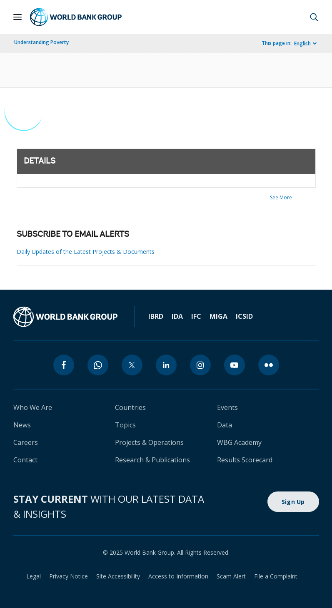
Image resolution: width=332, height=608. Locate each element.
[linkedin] (166, 365)
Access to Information (178, 576)
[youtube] (234, 365)
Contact (25, 459)
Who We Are (32, 407)
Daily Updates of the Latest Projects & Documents (86, 252)
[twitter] (132, 365)
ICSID (244, 316)
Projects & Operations (149, 442)
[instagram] (200, 365)
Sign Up (293, 502)
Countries (130, 407)
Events (227, 407)
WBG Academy (239, 442)
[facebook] (63, 365)
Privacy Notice (68, 576)
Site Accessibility (118, 576)
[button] (314, 17)
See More (281, 197)
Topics (125, 424)
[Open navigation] (17, 17)
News (22, 424)
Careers (25, 442)
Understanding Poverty (41, 42)
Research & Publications (152, 459)
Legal (33, 576)
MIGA (218, 316)
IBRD (155, 316)
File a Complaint (275, 576)
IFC (196, 316)
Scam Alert (231, 576)
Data (224, 424)
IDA (177, 316)
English (302, 43)
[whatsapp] (97, 365)
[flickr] (268, 365)
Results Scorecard (244, 459)
